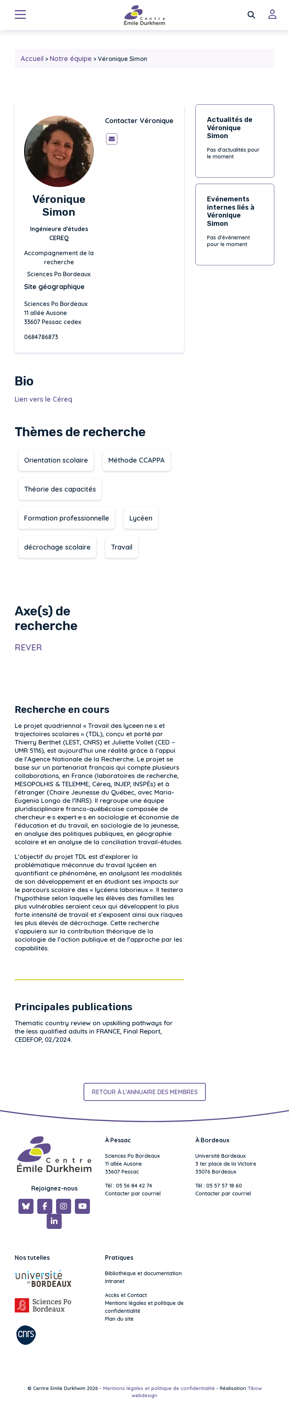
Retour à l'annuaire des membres (145, 1092)
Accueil (32, 58)
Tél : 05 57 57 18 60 (218, 1185)
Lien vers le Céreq (43, 399)
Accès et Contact (126, 1295)
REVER (28, 647)
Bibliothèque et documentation (143, 1273)
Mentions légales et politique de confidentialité (144, 1307)
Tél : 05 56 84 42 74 (128, 1185)
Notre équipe (71, 58)
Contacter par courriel (133, 1193)
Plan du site (119, 1318)
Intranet (115, 1281)
